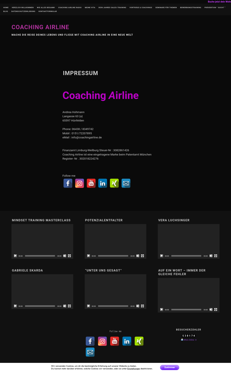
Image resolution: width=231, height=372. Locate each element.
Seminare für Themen (166, 8)
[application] (42, 241)
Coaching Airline (40, 27)
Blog (5, 11)
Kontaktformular (48, 11)
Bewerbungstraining (190, 8)
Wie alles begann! (46, 8)
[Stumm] (64, 255)
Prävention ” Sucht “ (214, 8)
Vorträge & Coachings (140, 8)
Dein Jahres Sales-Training (112, 8)
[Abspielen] (15, 255)
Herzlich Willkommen (23, 8)
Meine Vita (90, 8)
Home (6, 8)
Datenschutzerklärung (23, 11)
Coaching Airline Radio (69, 8)
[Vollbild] (69, 255)
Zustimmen (169, 367)
